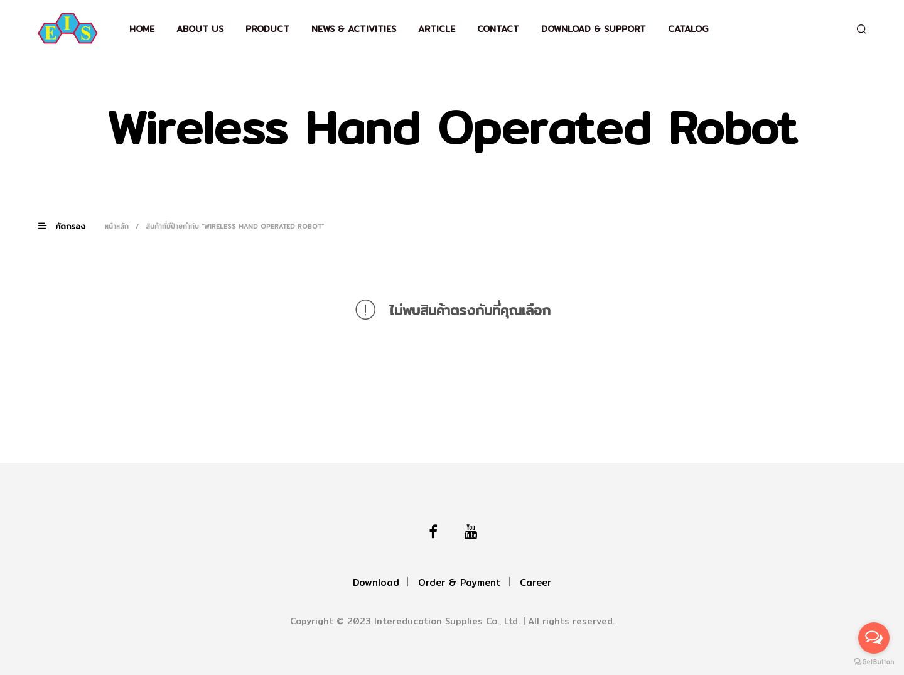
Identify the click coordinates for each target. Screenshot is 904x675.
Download (376, 582)
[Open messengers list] (874, 638)
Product (267, 29)
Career (535, 582)
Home (141, 29)
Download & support (593, 29)
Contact (498, 29)
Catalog (688, 29)
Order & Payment (459, 582)
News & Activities (353, 29)
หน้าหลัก (117, 226)
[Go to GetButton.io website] (874, 662)
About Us (199, 29)
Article (436, 29)
